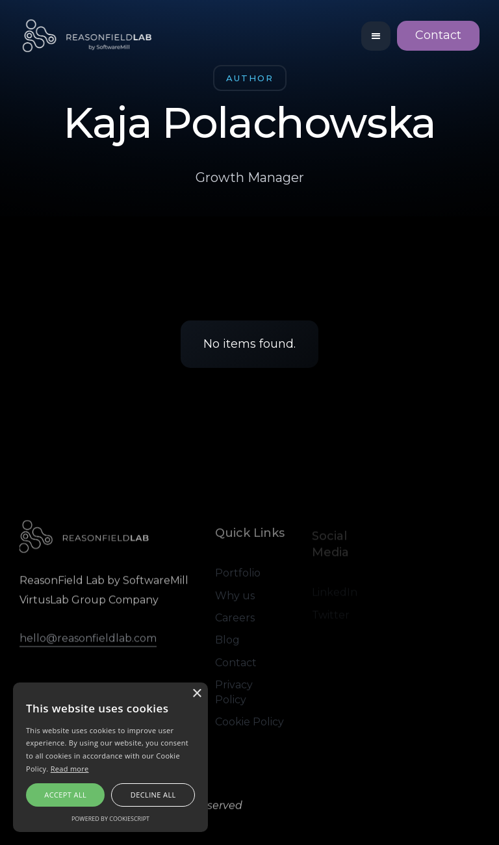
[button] (375, 36)
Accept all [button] (65, 795)
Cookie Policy (249, 723)
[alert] (110, 757)
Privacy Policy (234, 693)
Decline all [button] (153, 795)
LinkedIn (334, 594)
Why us (235, 597)
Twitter (331, 616)
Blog (227, 642)
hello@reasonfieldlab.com (88, 639)
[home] (87, 35)
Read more (70, 769)
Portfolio (238, 574)
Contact (438, 35)
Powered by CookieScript (110, 818)
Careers (235, 619)
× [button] (196, 694)
